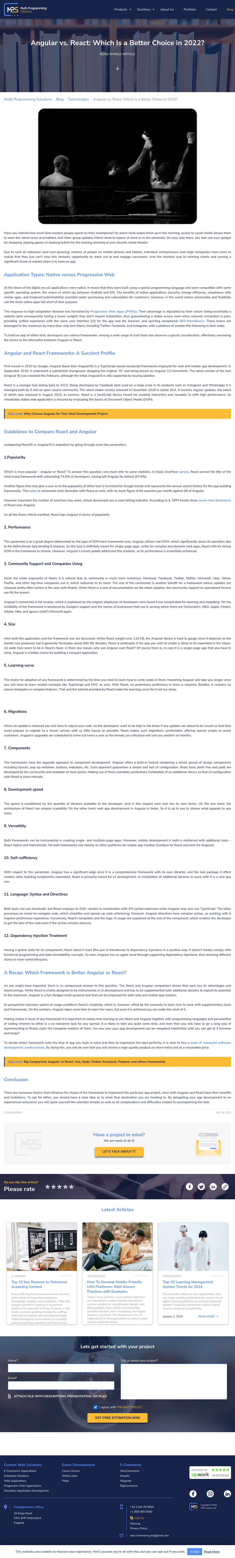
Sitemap (135, 1524)
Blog (230, 9)
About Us (167, 9)
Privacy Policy (138, 1528)
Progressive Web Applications (22, 1486)
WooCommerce (129, 1471)
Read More (212, 1551)
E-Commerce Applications (20, 1471)
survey (184, 472)
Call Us (137, 1518)
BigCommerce (129, 1486)
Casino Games (71, 1471)
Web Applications (15, 1481)
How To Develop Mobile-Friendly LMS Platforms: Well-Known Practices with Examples (117, 1285)
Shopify (125, 1476)
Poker (65, 1481)
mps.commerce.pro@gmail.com (149, 1535)
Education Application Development (26, 1491)
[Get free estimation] (117, 1441)
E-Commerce (130, 1464)
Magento (125, 1481)
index (33, 491)
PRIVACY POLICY (129, 1430)
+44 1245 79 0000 (142, 1507)
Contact (211, 9)
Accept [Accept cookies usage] (194, 1551)
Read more (57, 1340)
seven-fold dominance (215, 500)
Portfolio (190, 9)
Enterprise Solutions (16, 1476)
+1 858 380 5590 (141, 1512)
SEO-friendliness (191, 321)
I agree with (118, 1430)
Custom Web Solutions (23, 1464)
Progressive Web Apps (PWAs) (113, 311)
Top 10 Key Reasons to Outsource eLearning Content (42, 1285)
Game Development (78, 1464)
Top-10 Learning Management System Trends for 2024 (193, 1285)
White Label (69, 1476)
